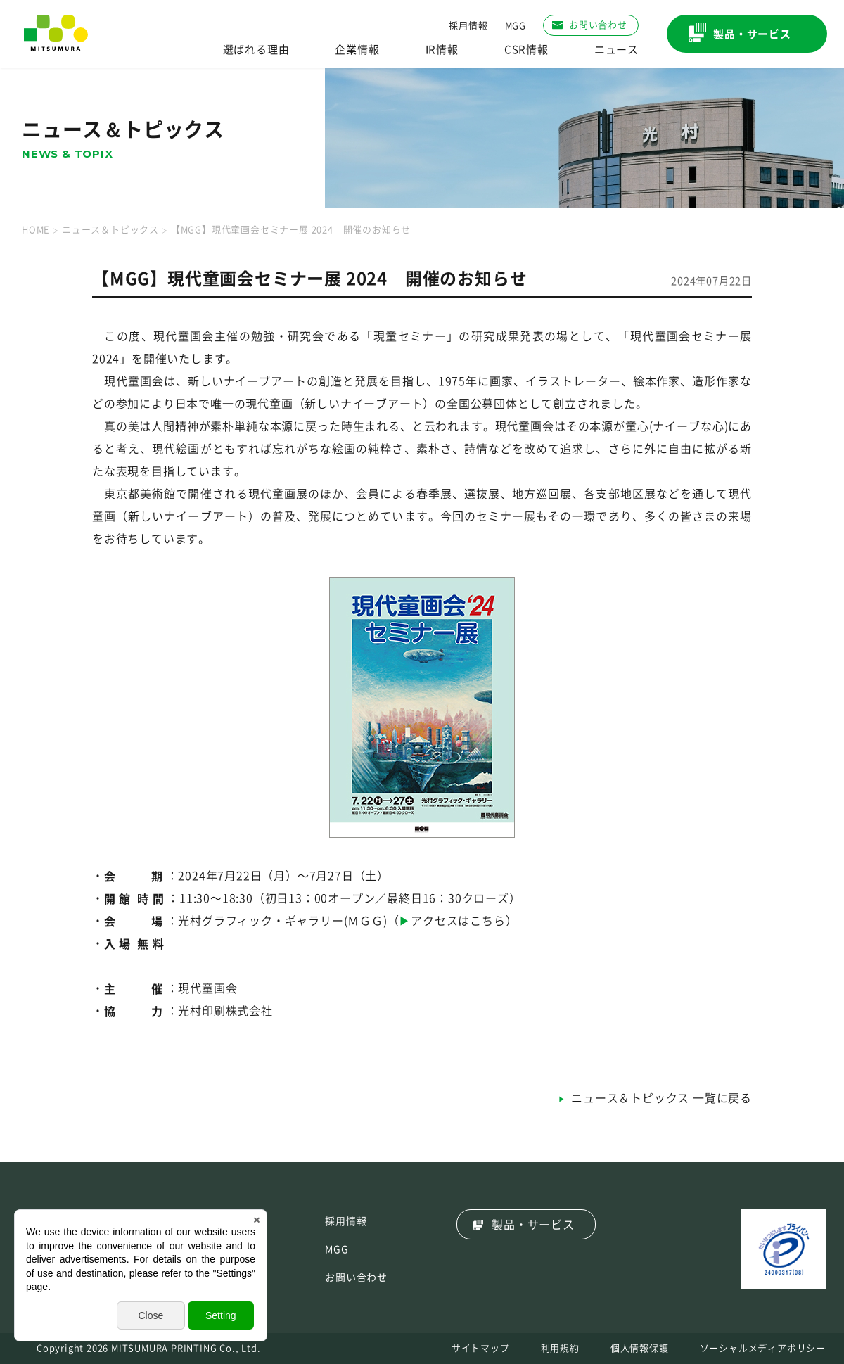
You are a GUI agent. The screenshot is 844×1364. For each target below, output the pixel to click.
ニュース (616, 49)
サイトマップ (481, 1348)
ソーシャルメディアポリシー (763, 1348)
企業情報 (357, 49)
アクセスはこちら (458, 920)
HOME (36, 229)
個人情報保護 (639, 1348)
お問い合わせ (356, 1277)
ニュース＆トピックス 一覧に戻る (661, 1098)
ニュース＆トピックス (110, 229)
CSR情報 (526, 49)
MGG (515, 25)
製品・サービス (533, 1224)
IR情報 (442, 49)
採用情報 (468, 25)
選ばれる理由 (256, 49)
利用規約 (560, 1348)
